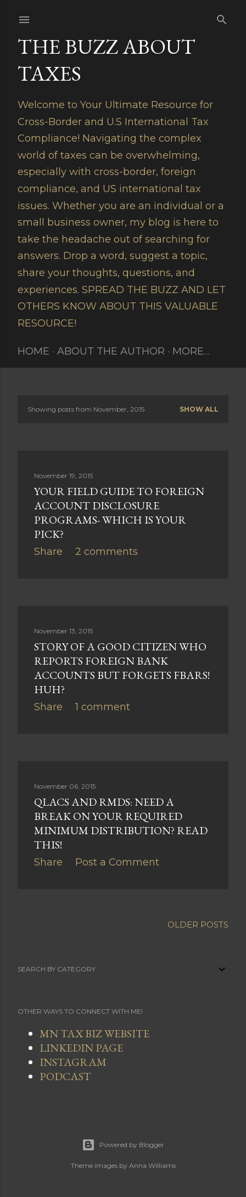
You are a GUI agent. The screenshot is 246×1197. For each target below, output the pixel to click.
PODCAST (65, 1076)
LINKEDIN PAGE (81, 1048)
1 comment (102, 707)
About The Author (111, 351)
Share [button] (48, 552)
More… (191, 351)
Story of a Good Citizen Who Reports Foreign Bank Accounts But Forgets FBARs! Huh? (122, 667)
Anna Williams (152, 1165)
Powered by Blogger (123, 1144)
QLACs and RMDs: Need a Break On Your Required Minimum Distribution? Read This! (121, 823)
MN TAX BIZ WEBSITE (94, 1033)
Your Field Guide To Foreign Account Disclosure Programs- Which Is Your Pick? (119, 512)
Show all (199, 409)
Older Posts (197, 924)
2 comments (106, 552)
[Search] (221, 18)
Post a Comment (117, 862)
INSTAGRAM (73, 1062)
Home (33, 351)
